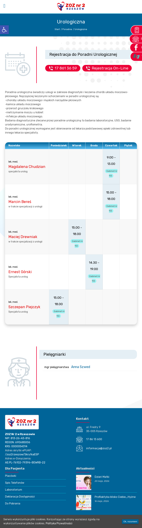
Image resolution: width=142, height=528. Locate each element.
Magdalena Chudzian (26, 166)
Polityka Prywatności (59, 523)
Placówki (10, 475)
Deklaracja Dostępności (20, 496)
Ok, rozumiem (130, 521)
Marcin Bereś (19, 201)
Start (57, 29)
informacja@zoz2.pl (99, 448)
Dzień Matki (102, 476)
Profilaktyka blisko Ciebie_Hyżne (115, 496)
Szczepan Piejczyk (24, 307)
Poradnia (67, 29)
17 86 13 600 (94, 439)
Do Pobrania (12, 503)
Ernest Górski (20, 272)
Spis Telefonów (14, 482)
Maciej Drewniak (22, 236)
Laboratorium (13, 489)
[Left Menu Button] (4, 5)
